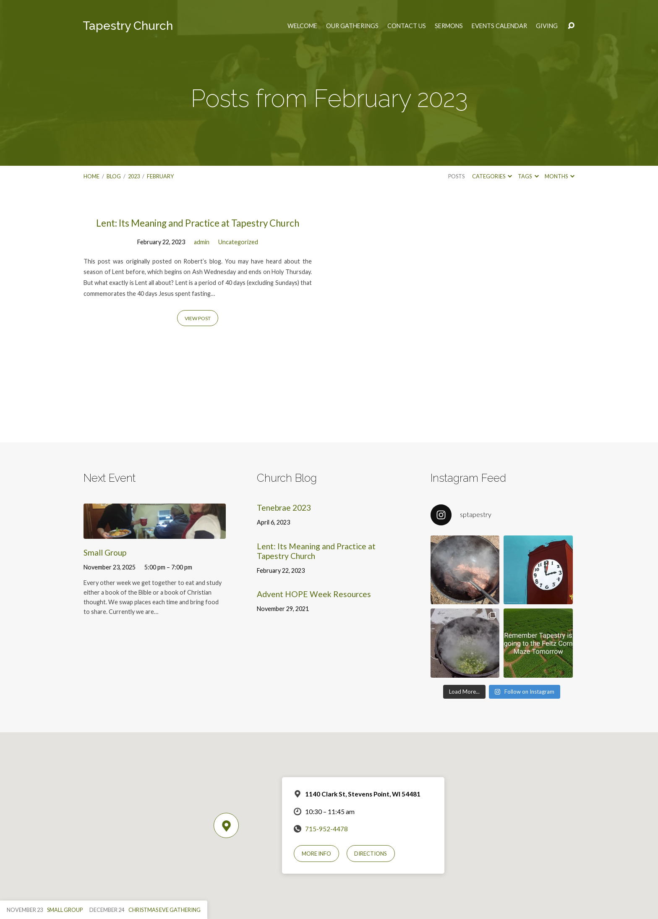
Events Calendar (499, 26)
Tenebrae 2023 (284, 507)
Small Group (105, 552)
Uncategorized (238, 241)
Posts (456, 176)
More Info (316, 853)
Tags (528, 176)
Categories (492, 176)
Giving (547, 26)
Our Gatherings (352, 26)
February (160, 176)
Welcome (302, 26)
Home (91, 176)
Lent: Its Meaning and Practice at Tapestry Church (197, 223)
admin (201, 241)
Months (559, 176)
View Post (198, 318)
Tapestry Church (128, 26)
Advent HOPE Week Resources (314, 594)
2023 (134, 176)
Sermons (449, 26)
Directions (370, 853)
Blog (114, 176)
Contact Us (406, 26)
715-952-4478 (326, 829)
